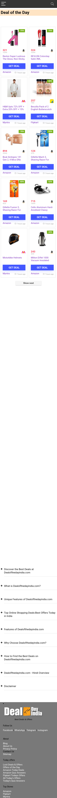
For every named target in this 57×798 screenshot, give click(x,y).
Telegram (31, 730)
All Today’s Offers (11, 778)
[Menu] (3, 4)
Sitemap (7, 754)
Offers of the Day (11, 767)
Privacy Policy (10, 748)
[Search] (52, 4)
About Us (7, 746)
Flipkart (34, 122)
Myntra (6, 122)
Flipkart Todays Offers (14, 775)
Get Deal (14, 66)
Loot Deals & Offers (12, 764)
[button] (28, 573)
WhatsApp (19, 730)
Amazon (7, 72)
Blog (5, 743)
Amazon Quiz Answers (14, 772)
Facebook (8, 730)
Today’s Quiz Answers (14, 780)
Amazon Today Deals (13, 770)
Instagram (42, 730)
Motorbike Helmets (12, 257)
